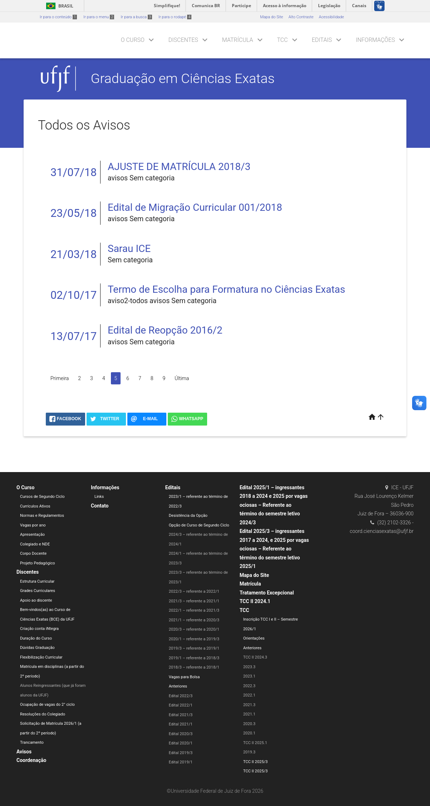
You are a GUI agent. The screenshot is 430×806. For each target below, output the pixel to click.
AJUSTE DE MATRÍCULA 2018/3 (179, 167)
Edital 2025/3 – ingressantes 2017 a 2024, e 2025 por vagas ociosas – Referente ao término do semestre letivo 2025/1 (274, 548)
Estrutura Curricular (37, 581)
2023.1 (249, 676)
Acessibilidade (331, 17)
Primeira (59, 378)
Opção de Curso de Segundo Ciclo (199, 525)
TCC (282, 40)
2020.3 (249, 724)
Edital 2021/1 (181, 724)
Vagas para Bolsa (184, 677)
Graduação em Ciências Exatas (183, 78)
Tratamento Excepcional (267, 593)
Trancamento (32, 742)
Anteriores (178, 686)
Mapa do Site (271, 17)
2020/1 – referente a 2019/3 (194, 639)
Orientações (254, 638)
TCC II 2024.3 (255, 657)
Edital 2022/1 (181, 705)
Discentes (183, 40)
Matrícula (237, 40)
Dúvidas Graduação (37, 647)
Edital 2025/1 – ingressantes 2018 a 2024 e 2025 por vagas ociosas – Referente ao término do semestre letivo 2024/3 (274, 505)
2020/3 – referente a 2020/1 (194, 629)
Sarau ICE (129, 248)
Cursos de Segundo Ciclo (42, 496)
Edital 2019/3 (181, 753)
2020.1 (249, 733)
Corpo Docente (33, 553)
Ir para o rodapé (174, 17)
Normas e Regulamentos (42, 515)
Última (182, 378)
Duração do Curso (36, 638)
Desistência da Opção (188, 515)
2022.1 (249, 695)
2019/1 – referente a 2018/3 (194, 658)
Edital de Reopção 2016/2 (165, 330)
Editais (322, 40)
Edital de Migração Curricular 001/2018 (195, 207)
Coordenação (31, 760)
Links (99, 496)
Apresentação (32, 534)
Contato (100, 506)
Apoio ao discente (36, 600)
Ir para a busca (136, 17)
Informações (375, 40)
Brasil (58, 6)
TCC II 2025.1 (255, 743)
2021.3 (249, 705)
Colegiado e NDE (35, 544)
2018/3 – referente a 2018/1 (194, 667)
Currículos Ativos (35, 506)
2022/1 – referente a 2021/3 (194, 610)
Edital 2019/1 (181, 762)
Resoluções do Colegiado (42, 714)
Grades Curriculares (37, 590)
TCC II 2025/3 (255, 761)
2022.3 (249, 686)
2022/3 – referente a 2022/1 (194, 591)
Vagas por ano (33, 525)
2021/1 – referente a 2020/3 (194, 620)
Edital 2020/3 (181, 734)
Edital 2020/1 (181, 743)
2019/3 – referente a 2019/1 (194, 648)
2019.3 (249, 752)
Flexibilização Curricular (41, 657)
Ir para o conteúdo (58, 17)
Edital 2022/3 (181, 696)
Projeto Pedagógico (37, 563)
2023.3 (249, 667)
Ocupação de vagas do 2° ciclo (47, 704)
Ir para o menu (98, 17)
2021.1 (249, 714)
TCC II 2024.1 (255, 601)
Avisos (23, 751)
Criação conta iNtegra (39, 628)
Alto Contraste (300, 17)
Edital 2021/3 (181, 715)
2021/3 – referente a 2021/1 (194, 601)
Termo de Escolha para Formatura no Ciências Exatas (226, 289)
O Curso (133, 40)
